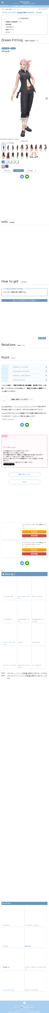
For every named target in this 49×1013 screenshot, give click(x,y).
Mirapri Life (24, 2)
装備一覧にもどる (24, 474)
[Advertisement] (23, 200)
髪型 (10, 407)
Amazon (34, 532)
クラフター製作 (5, 48)
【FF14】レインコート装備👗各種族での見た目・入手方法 (27, 673)
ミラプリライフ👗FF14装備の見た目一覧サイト (24, 1007)
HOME (24, 482)
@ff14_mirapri (8, 419)
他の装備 (4, 407)
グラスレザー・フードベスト (20, 367)
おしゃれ (13, 48)
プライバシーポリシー (29, 1006)
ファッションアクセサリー (22, 407)
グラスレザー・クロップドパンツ (22, 375)
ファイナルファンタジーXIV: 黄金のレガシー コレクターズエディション (34, 543)
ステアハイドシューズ (19, 379)
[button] (46, 98)
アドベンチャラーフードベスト (21, 371)
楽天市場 (34, 536)
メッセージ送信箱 (20, 1006)
